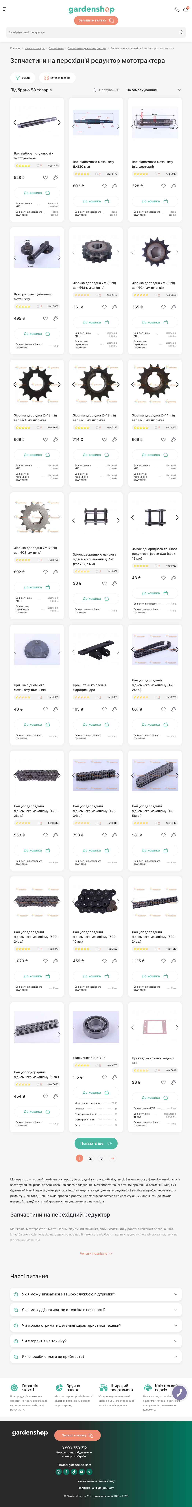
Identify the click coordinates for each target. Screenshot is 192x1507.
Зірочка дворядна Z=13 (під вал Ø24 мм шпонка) (153, 285)
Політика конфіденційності (96, 1488)
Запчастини (56, 48)
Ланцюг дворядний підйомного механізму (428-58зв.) (154, 811)
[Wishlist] (45, 177)
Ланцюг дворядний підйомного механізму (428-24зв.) (154, 685)
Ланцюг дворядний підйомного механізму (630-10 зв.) (95, 936)
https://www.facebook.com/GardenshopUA (66, 1472)
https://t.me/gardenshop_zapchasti (89, 1472)
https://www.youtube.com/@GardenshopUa (82, 1472)
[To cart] (37, 192)
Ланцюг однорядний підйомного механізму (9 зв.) (36, 1074)
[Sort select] (150, 90)
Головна (15, 48)
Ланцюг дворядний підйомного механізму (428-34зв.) (95, 811)
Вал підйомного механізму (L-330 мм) (93, 164)
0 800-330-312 (74, 1448)
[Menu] (5, 9)
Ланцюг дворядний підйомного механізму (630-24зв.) (154, 936)
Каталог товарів (35, 48)
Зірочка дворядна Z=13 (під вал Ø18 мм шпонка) (94, 285)
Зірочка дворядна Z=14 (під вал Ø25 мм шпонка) (153, 418)
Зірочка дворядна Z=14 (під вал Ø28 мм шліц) (35, 550)
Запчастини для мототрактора (87, 48)
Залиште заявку (96, 20)
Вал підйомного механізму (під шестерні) (152, 164)
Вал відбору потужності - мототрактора (33, 156)
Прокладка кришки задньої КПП (153, 1060)
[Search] (181, 32)
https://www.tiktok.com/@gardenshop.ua (74, 1472)
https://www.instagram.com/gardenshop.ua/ (59, 1472)
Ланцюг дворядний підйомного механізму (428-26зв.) (36, 811)
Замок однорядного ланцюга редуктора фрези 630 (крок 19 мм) (154, 553)
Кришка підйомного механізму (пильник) (30, 687)
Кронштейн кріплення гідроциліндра (89, 687)
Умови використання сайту (96, 1481)
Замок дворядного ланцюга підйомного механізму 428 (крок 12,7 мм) (94, 559)
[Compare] (55, 177)
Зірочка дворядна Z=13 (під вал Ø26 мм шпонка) (94, 418)
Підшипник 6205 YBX (89, 1058)
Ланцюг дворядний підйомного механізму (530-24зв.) (36, 936)
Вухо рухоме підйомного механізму (33, 296)
